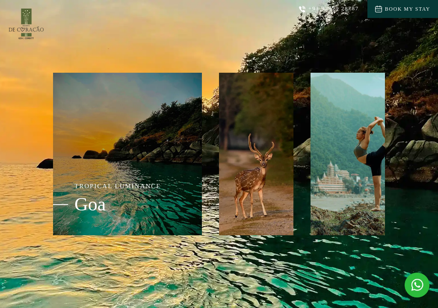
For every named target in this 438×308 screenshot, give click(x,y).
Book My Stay (402, 9)
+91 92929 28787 (329, 8)
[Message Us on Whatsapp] (417, 284)
